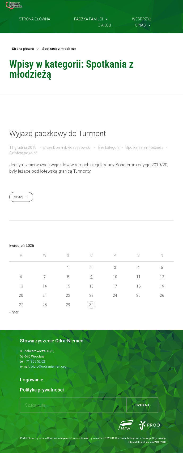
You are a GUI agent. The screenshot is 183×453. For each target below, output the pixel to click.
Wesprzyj (141, 18)
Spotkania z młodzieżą (145, 147)
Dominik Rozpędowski (72, 147)
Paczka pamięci (91, 18)
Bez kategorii (109, 147)
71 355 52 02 (35, 361)
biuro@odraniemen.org (48, 366)
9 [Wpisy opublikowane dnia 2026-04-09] (91, 277)
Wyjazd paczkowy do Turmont (57, 133)
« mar (14, 312)
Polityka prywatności (42, 390)
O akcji (104, 24)
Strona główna (34, 18)
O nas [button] (143, 24)
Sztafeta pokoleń (23, 153)
